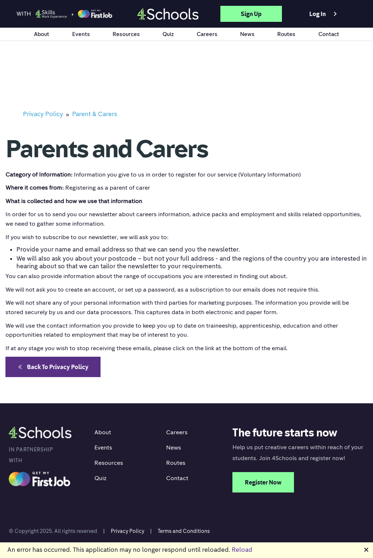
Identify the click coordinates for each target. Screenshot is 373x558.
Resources (126, 34)
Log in (324, 13)
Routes (286, 34)
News (247, 34)
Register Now (263, 482)
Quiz (168, 34)
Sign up (251, 13)
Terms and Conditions (184, 531)
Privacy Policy (127, 531)
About (41, 34)
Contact (328, 34)
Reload (242, 549)
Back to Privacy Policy (53, 367)
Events (81, 34)
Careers (207, 34)
